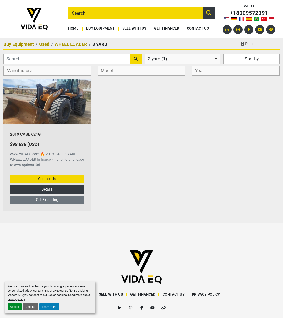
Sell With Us (134, 29)
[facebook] (248, 29)
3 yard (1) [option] (157, 58)
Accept (14, 306)
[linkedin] (227, 29)
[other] (270, 29)
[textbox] (22, 70)
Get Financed (166, 29)
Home (73, 29)
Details (47, 189)
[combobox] (182, 59)
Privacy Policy (206, 294)
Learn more (49, 306)
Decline (30, 306)
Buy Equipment (100, 29)
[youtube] (259, 29)
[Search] (135, 13)
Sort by (252, 58)
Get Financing (47, 200)
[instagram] (238, 29)
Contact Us (198, 29)
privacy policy (16, 299)
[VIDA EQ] (141, 267)
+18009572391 (249, 13)
